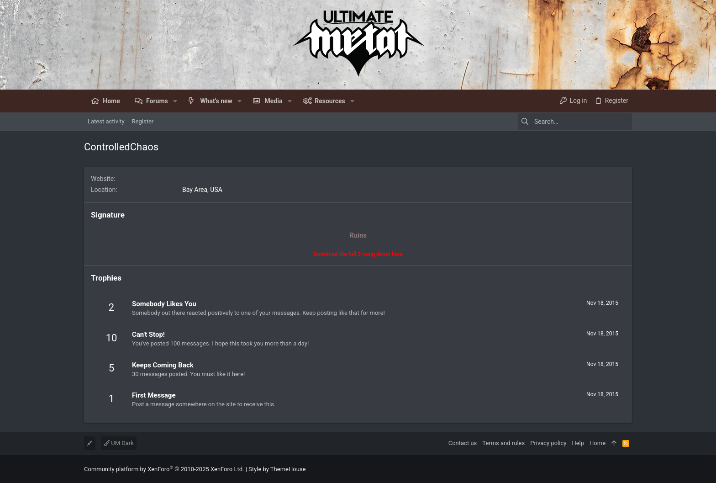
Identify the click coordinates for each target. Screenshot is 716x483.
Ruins (358, 235)
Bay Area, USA (202, 189)
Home (597, 443)
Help (578, 443)
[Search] (575, 121)
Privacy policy (548, 443)
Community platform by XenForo (164, 469)
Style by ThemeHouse (276, 469)
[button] (175, 100)
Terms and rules (503, 443)
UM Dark (119, 443)
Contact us (462, 443)
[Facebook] (628, 469)
